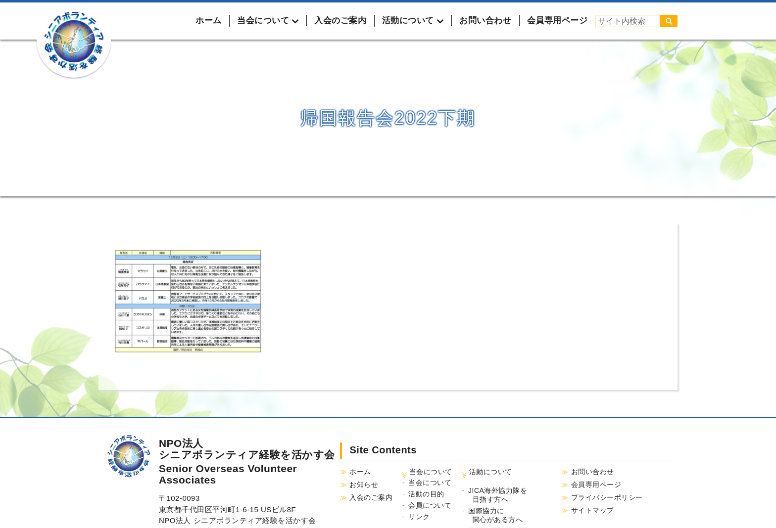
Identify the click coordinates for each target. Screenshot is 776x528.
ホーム (208, 20)
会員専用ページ (557, 20)
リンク (419, 517)
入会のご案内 (340, 20)
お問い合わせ (485, 20)
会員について (429, 505)
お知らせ (363, 484)
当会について (429, 482)
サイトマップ (592, 510)
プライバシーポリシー (607, 497)
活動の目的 (426, 494)
